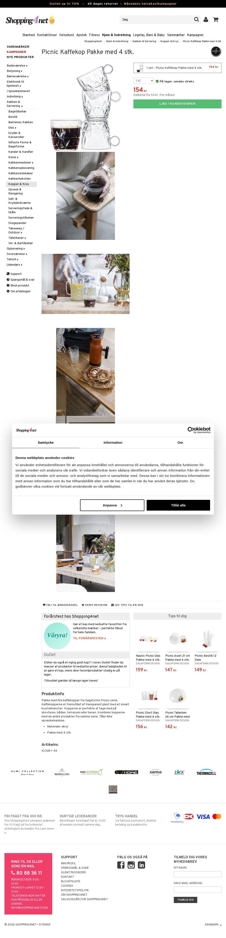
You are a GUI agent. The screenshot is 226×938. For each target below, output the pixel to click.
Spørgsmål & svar (21, 280)
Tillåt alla (178, 505)
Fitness (94, 35)
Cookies (67, 886)
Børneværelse (18, 76)
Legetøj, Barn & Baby (149, 35)
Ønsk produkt (18, 286)
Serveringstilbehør (21, 218)
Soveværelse (17, 254)
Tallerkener (17, 238)
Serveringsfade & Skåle (20, 210)
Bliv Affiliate (70, 881)
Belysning (15, 71)
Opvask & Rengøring (15, 192)
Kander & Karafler (20, 152)
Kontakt (67, 877)
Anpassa (112, 505)
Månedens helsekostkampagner (150, 4)
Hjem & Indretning (116, 35)
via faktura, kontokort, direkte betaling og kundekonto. (140, 820)
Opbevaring (16, 249)
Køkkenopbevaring (21, 168)
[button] (215, 19)
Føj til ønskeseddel (60, 605)
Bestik (12, 117)
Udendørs (15, 265)
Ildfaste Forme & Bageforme (20, 144)
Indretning (15, 97)
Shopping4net (93, 41)
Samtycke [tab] (46, 442)
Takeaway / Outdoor (16, 230)
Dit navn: (180, 868)
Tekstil (13, 259)
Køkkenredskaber (20, 173)
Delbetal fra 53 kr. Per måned (153, 95)
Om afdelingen (18, 291)
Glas (12, 128)
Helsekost (66, 35)
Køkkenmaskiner (21, 163)
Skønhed (28, 35)
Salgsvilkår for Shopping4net (84, 899)
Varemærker (176, 35)
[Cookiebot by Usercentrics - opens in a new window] (191, 430)
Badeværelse (17, 66)
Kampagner (195, 35)
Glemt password (73, 872)
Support (14, 274)
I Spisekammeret (18, 91)
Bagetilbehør (17, 112)
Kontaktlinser (47, 35)
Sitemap (44, 925)
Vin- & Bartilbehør (20, 243)
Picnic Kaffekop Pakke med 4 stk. (202, 41)
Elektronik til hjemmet (15, 84)
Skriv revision (94, 605)
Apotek (81, 35)
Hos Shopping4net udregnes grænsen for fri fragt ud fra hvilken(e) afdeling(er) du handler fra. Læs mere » (29, 824)
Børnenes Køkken (20, 122)
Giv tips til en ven (127, 605)
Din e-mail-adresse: (188, 883)
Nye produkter (20, 57)
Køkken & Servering (144, 41)
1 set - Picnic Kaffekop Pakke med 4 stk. (177, 67)
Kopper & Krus (169, 41)
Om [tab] (180, 442)
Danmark (213, 925)
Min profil (68, 863)
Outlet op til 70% (64, 4)
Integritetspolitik (75, 890)
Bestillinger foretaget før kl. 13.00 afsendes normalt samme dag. (85, 820)
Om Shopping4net (74, 895)
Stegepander (17, 223)
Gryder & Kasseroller (16, 135)
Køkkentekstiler (19, 179)
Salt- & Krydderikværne (19, 201)
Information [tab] (113, 442)
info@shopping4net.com (29, 908)
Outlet (50, 655)
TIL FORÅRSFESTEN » (89, 638)
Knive (13, 157)
